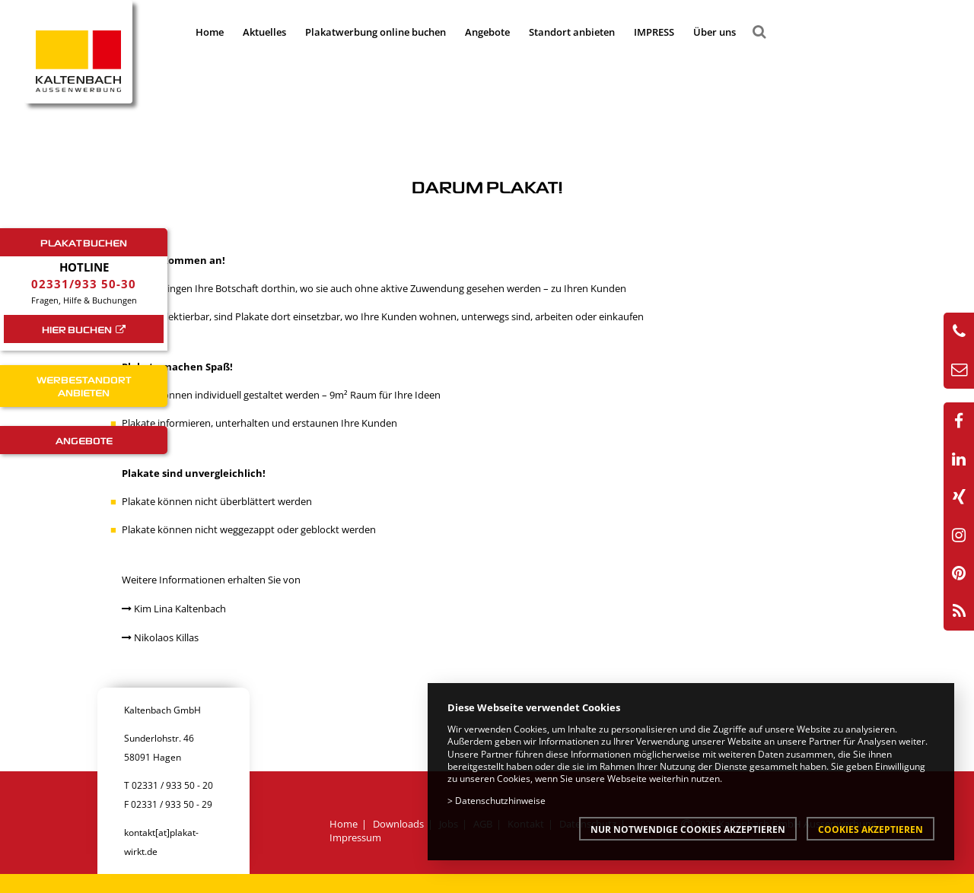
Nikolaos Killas (160, 637)
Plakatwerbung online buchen (375, 32)
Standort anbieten (572, 32)
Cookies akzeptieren (870, 829)
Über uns (714, 32)
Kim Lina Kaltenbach (174, 608)
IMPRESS (654, 32)
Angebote (487, 32)
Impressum (355, 837)
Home (210, 32)
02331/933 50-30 (83, 283)
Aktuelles (264, 32)
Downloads (398, 824)
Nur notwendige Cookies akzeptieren (687, 829)
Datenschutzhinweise (500, 800)
